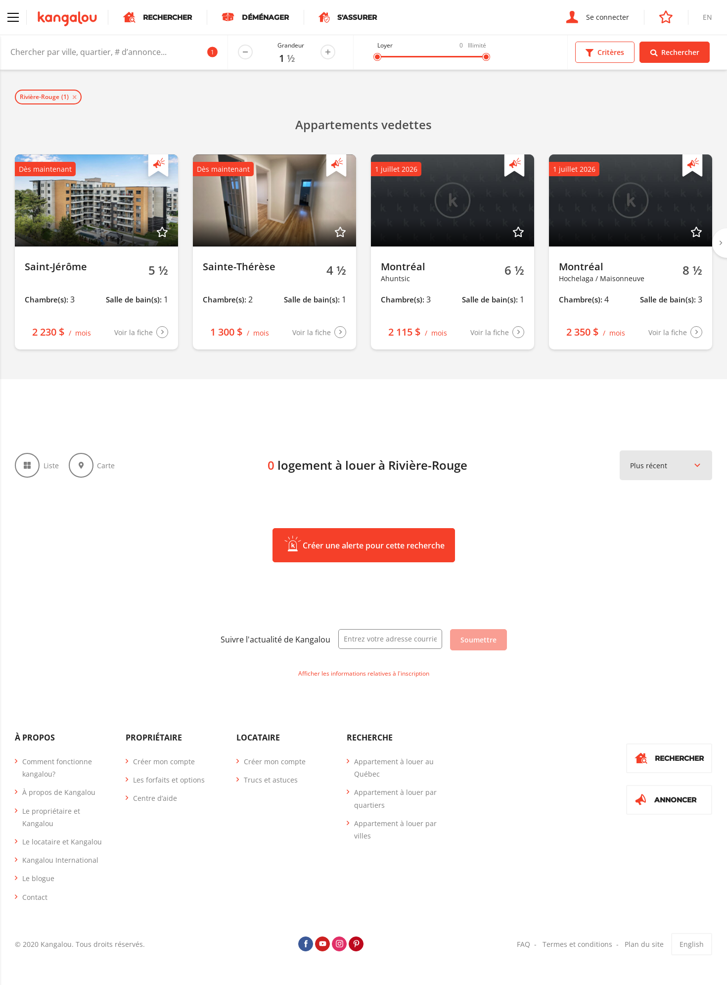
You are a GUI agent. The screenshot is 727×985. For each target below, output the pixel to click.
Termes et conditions (577, 944)
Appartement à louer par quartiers (395, 798)
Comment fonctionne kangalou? (57, 768)
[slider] (377, 57)
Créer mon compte (164, 761)
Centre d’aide (155, 798)
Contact (34, 897)
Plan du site (644, 944)
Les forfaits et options (169, 780)
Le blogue (38, 878)
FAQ (523, 944)
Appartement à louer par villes (395, 829)
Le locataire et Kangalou (62, 841)
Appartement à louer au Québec (394, 768)
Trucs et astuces (271, 780)
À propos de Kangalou (58, 792)
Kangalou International (60, 860)
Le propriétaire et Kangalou (51, 817)
